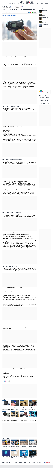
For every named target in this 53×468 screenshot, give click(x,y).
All (23, 4)
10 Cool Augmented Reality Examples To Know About (44, 11)
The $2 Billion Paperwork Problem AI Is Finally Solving (32, 447)
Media (42, 3)
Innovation (10, 4)
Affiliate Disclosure (39, 462)
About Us (16, 461)
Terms (29, 462)
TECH (10, 3)
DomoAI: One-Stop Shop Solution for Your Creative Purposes (15, 447)
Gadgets (38, 3)
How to (27, 3)
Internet (46, 3)
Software (4, 4)
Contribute (16, 462)
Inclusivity (30, 461)
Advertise (20, 462)
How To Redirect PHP (44, 21)
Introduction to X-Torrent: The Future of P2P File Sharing (44, 14)
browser (19, 180)
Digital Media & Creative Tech (6, 15)
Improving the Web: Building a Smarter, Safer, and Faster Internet (32, 457)
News (19, 4)
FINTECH (18, 3)
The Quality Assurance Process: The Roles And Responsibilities (44, 97)
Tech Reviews (32, 3)
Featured (15, 4)
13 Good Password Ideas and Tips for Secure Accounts (44, 100)
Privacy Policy (33, 462)
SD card (32, 236)
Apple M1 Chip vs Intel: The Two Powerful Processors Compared (45, 103)
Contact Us (25, 462)
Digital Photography (13, 15)
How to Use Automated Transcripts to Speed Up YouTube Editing (23, 457)
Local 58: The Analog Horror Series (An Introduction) (45, 25)
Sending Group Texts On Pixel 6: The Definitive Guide (45, 18)
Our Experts (20, 461)
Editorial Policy (26, 461)
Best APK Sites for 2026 (6, 456)
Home (4, 3)
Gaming (22, 3)
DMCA (15, 463)
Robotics (13, 3)
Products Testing (36, 461)
